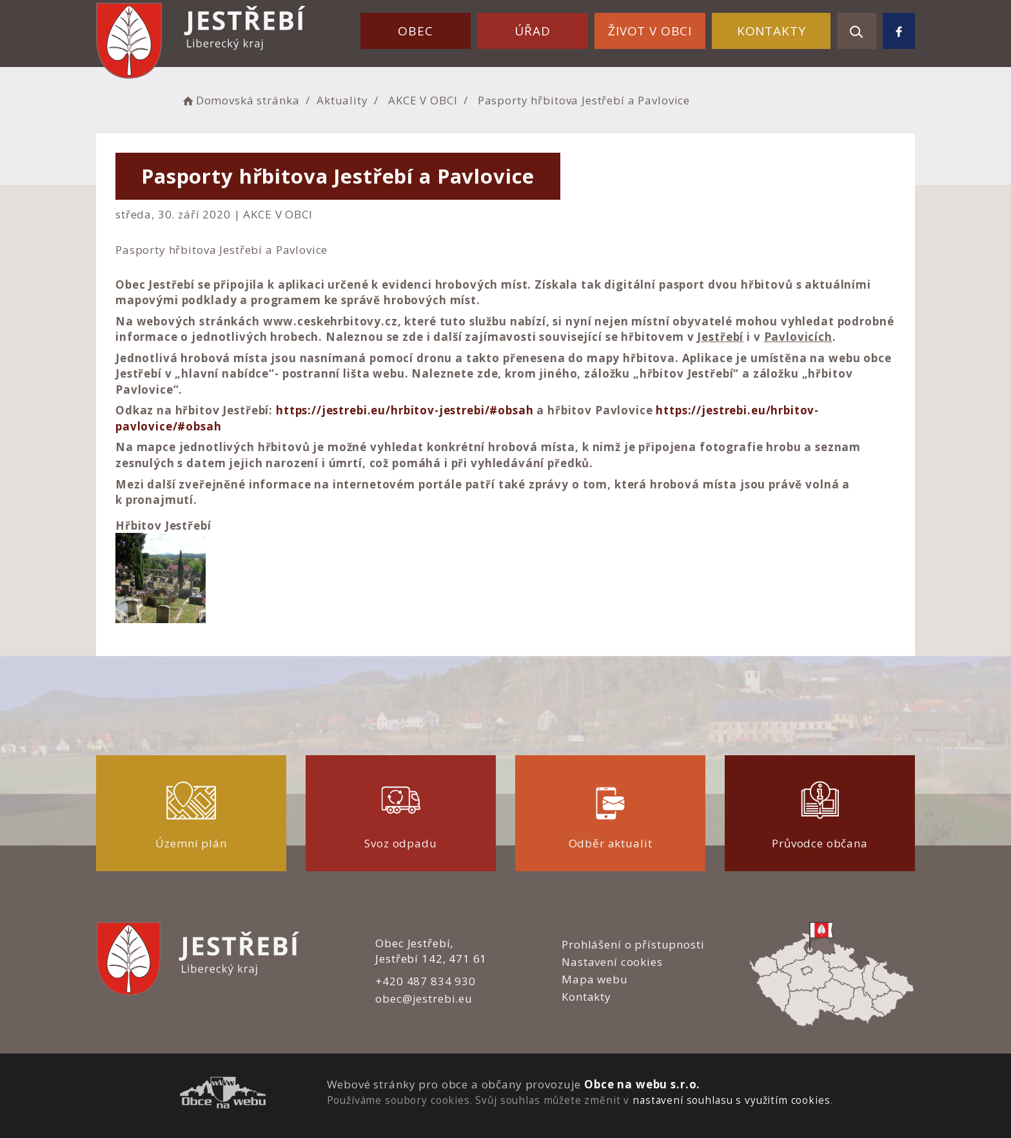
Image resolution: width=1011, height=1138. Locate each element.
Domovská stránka (240, 100)
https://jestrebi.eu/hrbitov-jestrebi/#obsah (405, 410)
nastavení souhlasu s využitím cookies (731, 1100)
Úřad (532, 31)
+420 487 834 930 (425, 981)
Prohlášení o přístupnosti (633, 944)
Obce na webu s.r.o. (642, 1084)
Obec (415, 31)
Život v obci (650, 31)
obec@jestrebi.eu (424, 998)
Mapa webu (595, 979)
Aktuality (342, 100)
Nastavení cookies (612, 961)
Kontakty (771, 31)
